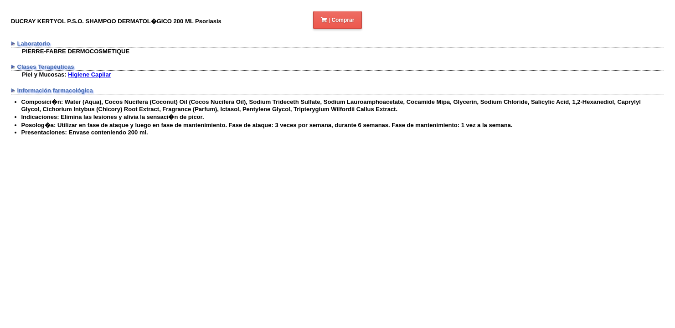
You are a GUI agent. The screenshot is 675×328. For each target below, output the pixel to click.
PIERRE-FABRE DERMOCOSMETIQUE (75, 51)
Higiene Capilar (89, 74)
